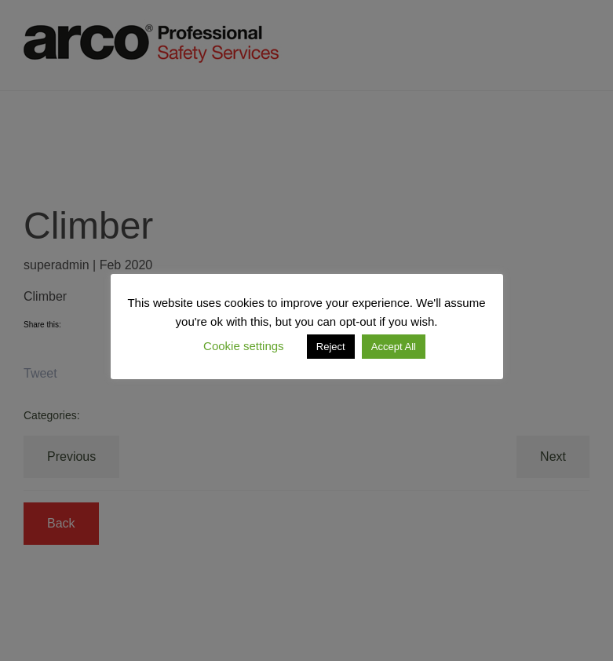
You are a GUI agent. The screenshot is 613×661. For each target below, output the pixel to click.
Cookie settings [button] (243, 345)
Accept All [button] (393, 346)
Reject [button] (330, 346)
